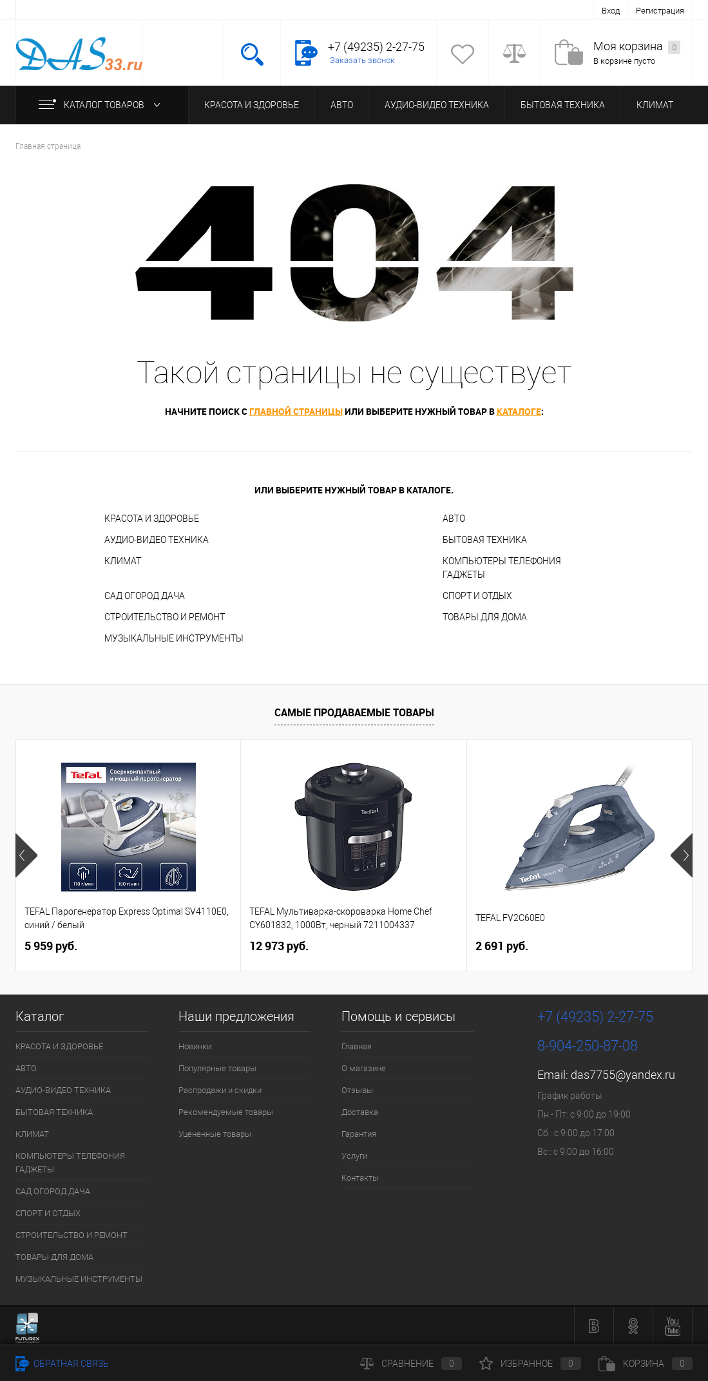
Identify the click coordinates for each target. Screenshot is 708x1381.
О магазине (363, 1068)
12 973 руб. (279, 946)
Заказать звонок (362, 60)
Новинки (194, 1046)
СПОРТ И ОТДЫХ (477, 596)
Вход (611, 10)
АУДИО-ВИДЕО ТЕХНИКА (437, 105)
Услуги (354, 1156)
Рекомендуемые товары (225, 1112)
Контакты (360, 1178)
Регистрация (660, 10)
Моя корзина (636, 46)
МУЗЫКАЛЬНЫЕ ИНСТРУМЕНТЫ (174, 638)
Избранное (530, 1363)
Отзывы (357, 1090)
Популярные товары (217, 1068)
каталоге (519, 411)
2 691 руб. (501, 946)
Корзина (645, 1363)
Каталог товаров (102, 105)
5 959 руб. (50, 946)
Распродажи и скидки (220, 1090)
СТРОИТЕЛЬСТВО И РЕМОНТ (164, 617)
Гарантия (358, 1134)
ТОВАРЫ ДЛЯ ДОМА (485, 617)
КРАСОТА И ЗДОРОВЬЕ (251, 105)
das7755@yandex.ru (623, 1074)
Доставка (359, 1112)
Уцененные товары (214, 1134)
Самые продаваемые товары (354, 712)
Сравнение (411, 1363)
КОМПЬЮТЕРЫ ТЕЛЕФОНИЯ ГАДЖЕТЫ (502, 568)
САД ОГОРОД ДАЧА (144, 596)
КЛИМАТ (654, 105)
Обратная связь (62, 1363)
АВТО (341, 105)
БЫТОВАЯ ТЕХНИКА (563, 105)
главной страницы (296, 411)
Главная (356, 1046)
